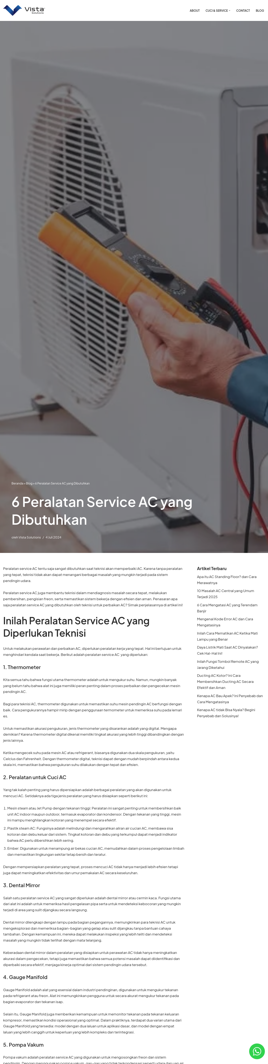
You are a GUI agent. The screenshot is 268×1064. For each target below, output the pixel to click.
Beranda (17, 483)
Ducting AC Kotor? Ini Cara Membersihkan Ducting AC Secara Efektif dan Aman (225, 681)
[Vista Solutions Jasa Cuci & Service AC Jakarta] (24, 10)
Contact (243, 10)
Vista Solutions (30, 537)
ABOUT (194, 10)
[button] (229, 10)
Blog (260, 10)
